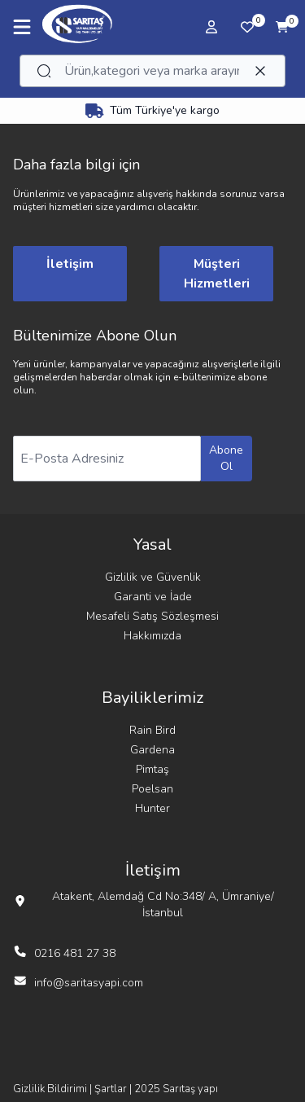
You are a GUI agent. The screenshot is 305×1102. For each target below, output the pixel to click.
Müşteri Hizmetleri (217, 273)
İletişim (70, 264)
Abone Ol (226, 458)
